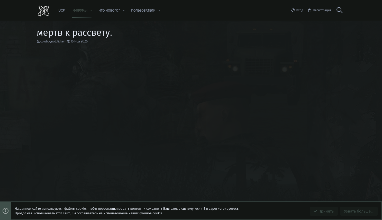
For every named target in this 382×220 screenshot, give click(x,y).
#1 (340, 80)
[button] (91, 10)
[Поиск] (339, 10)
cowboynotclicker (52, 41)
